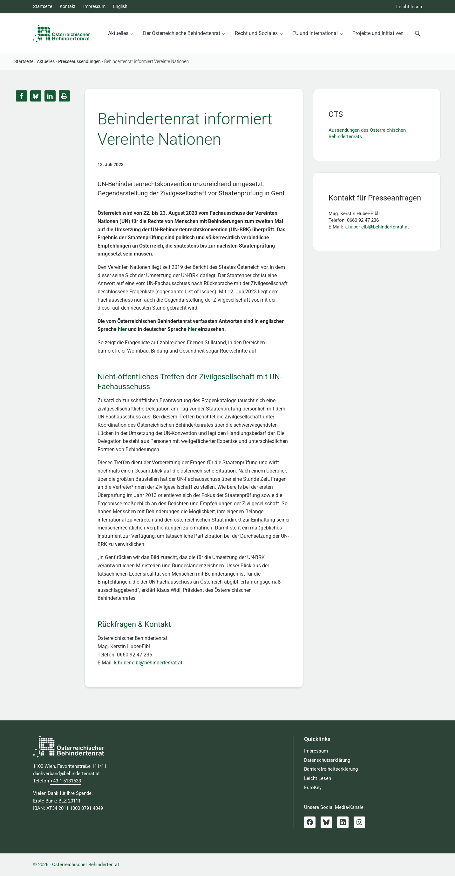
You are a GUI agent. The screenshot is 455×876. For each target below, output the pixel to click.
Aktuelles (46, 61)
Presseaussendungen (79, 61)
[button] (21, 96)
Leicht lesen (409, 7)
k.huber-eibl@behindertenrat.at (148, 663)
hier (122, 329)
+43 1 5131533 (65, 781)
